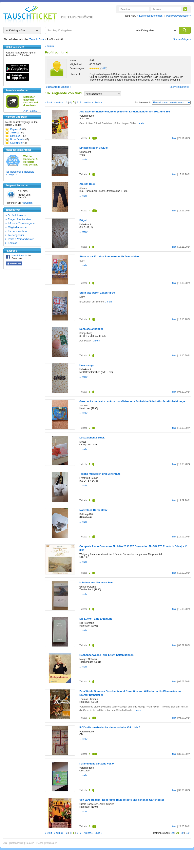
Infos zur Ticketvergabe (21, 223)
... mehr (140, 123)
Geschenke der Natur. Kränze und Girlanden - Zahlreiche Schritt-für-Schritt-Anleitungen (132, 401)
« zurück (49, 46)
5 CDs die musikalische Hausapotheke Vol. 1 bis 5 (109, 727)
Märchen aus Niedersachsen (96, 582)
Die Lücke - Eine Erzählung (95, 618)
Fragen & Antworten (19, 219)
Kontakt (12, 242)
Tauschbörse (36, 39)
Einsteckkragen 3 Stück (93, 147)
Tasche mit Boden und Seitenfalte (100, 473)
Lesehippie (16, 142)
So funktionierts (17, 215)
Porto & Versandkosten (21, 239)
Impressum (51, 843)
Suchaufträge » (182, 39)
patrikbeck (15, 136)
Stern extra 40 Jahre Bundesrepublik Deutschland (109, 256)
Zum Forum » (30, 111)
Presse (39, 843)
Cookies (30, 843)
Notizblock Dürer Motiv (93, 510)
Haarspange (86, 365)
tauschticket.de (19, 255)
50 (182, 833)
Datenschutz (17, 843)
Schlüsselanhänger (91, 328)
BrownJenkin (17, 139)
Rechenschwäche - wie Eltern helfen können (106, 654)
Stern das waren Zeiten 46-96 (97, 292)
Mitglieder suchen (18, 227)
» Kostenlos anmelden (150, 15)
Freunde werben (17, 231)
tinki (174, 138)
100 (187, 833)
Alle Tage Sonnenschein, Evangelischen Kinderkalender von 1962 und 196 (124, 111)
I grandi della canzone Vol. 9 (96, 763)
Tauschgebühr (16, 235)
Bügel (83, 220)
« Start (48, 102)
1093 (104, 68)
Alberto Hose (87, 184)
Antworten (27, 203)
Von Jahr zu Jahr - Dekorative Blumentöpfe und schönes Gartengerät (121, 799)
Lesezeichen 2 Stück (92, 437)
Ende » (98, 102)
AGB (5, 843)
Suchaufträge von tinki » (58, 87)
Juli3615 (14, 132)
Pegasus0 (15, 129)
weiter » (89, 102)
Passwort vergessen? (178, 15)
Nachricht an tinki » (179, 87)
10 (172, 833)
